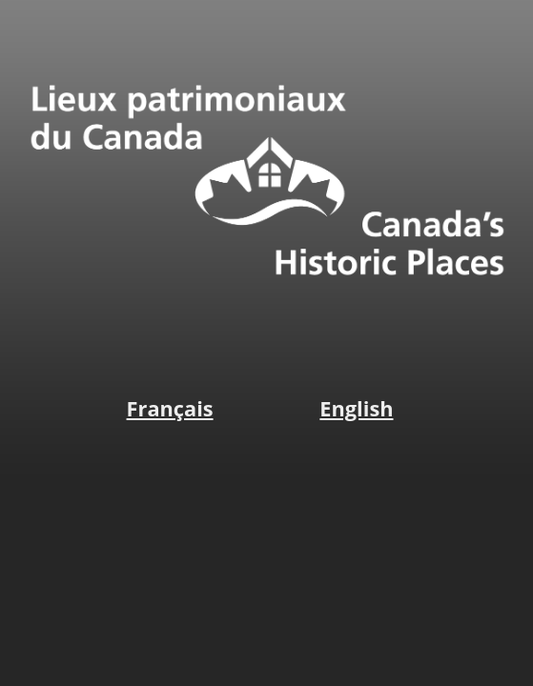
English (356, 408)
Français (170, 408)
